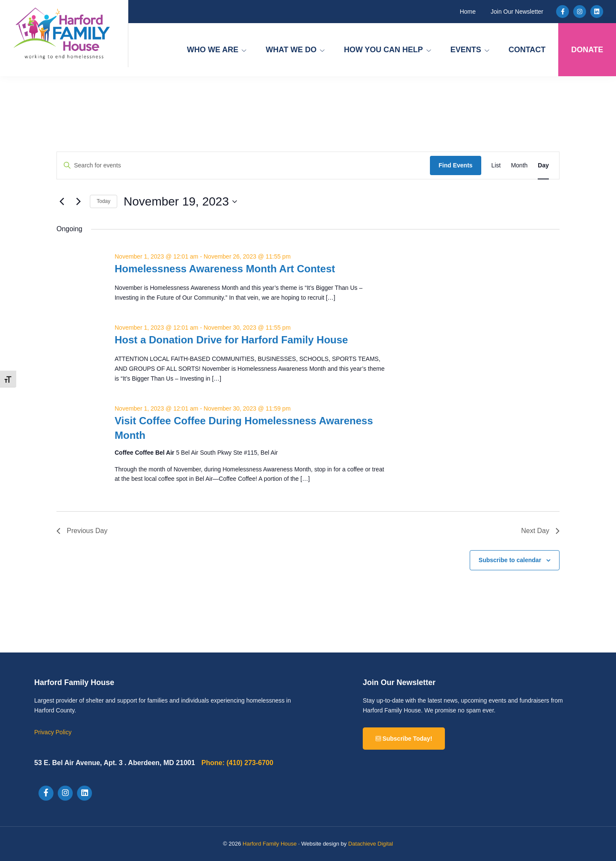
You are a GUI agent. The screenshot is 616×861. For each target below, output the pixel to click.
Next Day (540, 530)
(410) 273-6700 (237, 762)
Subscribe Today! (404, 738)
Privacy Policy (52, 732)
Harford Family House (269, 843)
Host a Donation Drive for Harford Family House (231, 340)
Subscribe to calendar (510, 560)
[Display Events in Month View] (519, 165)
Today (103, 201)
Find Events (455, 165)
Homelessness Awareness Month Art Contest (225, 268)
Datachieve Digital (370, 843)
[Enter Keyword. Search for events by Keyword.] (243, 165)
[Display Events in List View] (496, 165)
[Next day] (78, 202)
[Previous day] (61, 202)
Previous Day (81, 530)
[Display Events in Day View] (543, 165)
